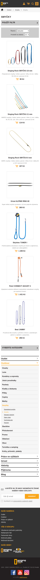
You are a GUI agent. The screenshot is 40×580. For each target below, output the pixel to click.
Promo (5, 435)
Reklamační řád (6, 533)
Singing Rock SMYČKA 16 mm (20, 71)
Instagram (26, 572)
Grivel (4, 461)
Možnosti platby (6, 538)
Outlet (4, 358)
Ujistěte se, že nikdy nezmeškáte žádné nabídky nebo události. (22, 489)
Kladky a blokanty (9, 389)
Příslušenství (7, 430)
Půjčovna (6, 470)
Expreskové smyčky (9, 409)
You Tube (20, 572)
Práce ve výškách (10, 456)
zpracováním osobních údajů (22, 501)
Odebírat (32, 496)
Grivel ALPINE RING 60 (20, 201)
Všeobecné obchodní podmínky (11, 530)
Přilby (4, 393)
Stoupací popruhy (9, 415)
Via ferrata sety (8, 420)
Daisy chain (7, 417)
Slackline (5, 426)
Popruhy (6, 422)
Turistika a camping (10, 447)
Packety (5, 385)
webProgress (23, 577)
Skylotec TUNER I (20, 242)
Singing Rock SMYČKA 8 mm (20, 158)
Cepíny (5, 397)
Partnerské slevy (6, 535)
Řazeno (13, 31)
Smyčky (17, 10)
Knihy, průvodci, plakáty (12, 451)
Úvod (2, 10)
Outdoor (9, 10)
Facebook (13, 572)
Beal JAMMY (20, 329)
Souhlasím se (18, 501)
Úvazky (5, 368)
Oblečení (5, 439)
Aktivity (5, 465)
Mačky (4, 401)
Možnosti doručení (7, 540)
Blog (3, 474)
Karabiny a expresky (10, 376)
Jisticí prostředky (9, 380)
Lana (4, 372)
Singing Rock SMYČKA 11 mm (20, 114)
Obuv (4, 443)
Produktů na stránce (17, 34)
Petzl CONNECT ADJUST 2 (20, 286)
